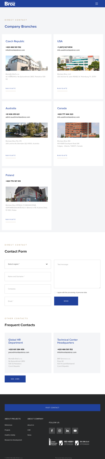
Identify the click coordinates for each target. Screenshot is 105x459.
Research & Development (13, 440)
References (8, 425)
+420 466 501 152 (13, 47)
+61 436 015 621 (12, 114)
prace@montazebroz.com (18, 352)
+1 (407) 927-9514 (64, 47)
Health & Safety (10, 435)
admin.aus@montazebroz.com (18, 117)
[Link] (10, 4)
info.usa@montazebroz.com (68, 50)
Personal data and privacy (63, 458)
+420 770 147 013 (13, 181)
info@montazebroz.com (15, 50)
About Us (31, 425)
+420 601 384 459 (16, 349)
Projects (7, 430)
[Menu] (96, 3)
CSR (29, 430)
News (29, 435)
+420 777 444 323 (65, 114)
